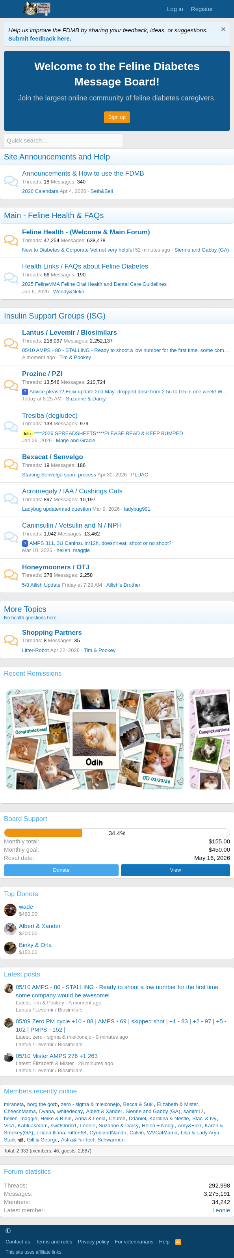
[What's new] (224, 9)
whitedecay (70, 1111)
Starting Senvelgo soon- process (59, 475)
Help (164, 1242)
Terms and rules (54, 1242)
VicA (9, 1125)
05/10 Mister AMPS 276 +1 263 (57, 1055)
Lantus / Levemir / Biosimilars (69, 332)
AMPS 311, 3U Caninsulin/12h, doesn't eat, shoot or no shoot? (97, 543)
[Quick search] (63, 140)
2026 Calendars (40, 191)
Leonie (87, 1125)
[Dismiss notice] (222, 30)
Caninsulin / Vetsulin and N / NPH (72, 525)
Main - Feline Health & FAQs (54, 215)
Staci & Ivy (204, 1118)
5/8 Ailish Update (41, 584)
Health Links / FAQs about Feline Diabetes (85, 266)
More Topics (25, 608)
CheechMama (20, 1111)
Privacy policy (93, 1242)
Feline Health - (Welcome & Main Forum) (86, 232)
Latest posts (22, 974)
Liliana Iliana (51, 1132)
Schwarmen (111, 1139)
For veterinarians (134, 1242)
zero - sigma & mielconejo (90, 1104)
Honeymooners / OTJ (55, 567)
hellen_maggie (73, 550)
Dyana (46, 1111)
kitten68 (77, 1132)
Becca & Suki (138, 1104)
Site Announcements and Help (57, 156)
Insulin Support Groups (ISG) (55, 315)
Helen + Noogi (158, 1125)
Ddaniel (137, 1118)
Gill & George (42, 1139)
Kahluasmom (33, 1125)
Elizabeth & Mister (177, 1104)
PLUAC (139, 475)
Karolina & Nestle (169, 1118)
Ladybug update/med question (56, 509)
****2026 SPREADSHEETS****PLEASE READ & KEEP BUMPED (102, 433)
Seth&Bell (102, 191)
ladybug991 (137, 509)
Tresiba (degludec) (50, 415)
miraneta (14, 1104)
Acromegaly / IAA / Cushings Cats (72, 491)
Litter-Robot (35, 650)
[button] (8, 1230)
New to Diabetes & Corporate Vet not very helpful (78, 250)
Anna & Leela (90, 1118)
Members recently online (40, 1091)
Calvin (137, 1132)
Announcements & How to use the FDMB (83, 173)
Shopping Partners (52, 632)
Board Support (25, 819)
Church (117, 1118)
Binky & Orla (35, 944)
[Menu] (11, 9)
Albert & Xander (40, 926)
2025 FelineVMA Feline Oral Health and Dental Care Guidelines (94, 284)
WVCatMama (162, 1132)
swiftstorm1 (64, 1125)
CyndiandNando (107, 1132)
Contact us (18, 1242)
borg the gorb (42, 1104)
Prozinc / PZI (42, 374)
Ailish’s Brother (123, 584)
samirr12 (194, 1111)
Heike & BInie (56, 1118)
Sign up (117, 117)
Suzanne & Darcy (86, 399)
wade (26, 906)
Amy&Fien (189, 1125)
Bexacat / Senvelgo (52, 457)
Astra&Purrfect (78, 1139)
